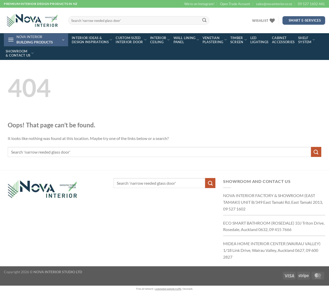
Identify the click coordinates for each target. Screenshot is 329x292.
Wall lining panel (186, 40)
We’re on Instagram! (199, 4)
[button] (36, 39)
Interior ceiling (160, 40)
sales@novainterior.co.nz (274, 4)
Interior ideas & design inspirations (92, 40)
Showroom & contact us (20, 53)
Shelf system (306, 40)
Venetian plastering (215, 40)
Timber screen (238, 40)
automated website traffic (168, 288)
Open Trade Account (235, 4)
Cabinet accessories (283, 40)
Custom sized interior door (131, 40)
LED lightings (259, 40)
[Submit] (204, 20)
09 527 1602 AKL (311, 4)
